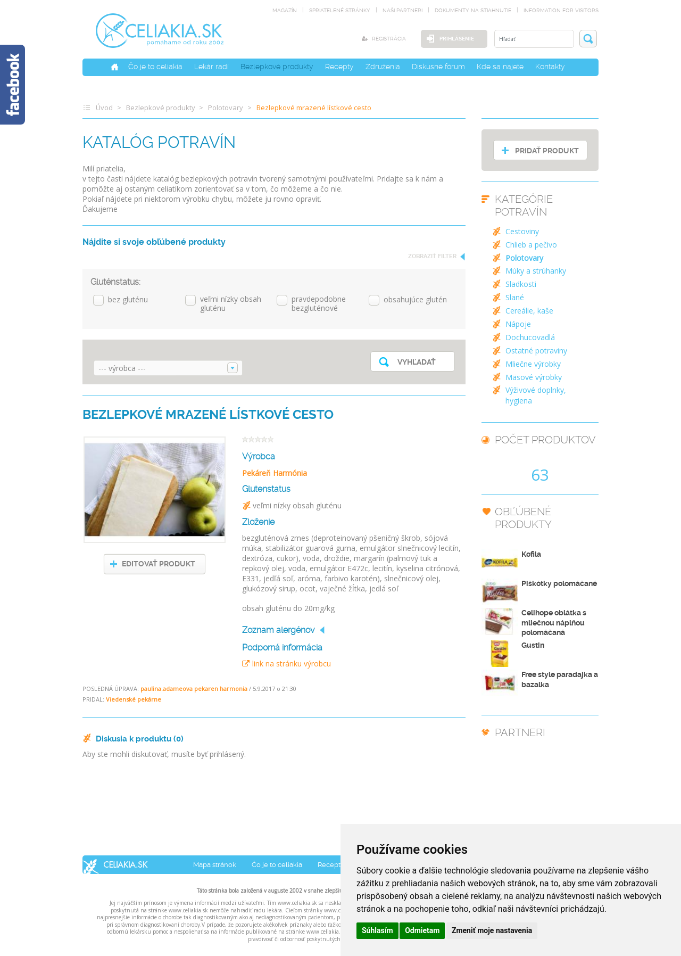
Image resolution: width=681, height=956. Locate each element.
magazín (284, 10)
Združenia (383, 66)
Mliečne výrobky (533, 364)
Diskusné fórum (438, 66)
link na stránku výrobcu (286, 663)
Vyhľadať (416, 362)
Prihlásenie (456, 39)
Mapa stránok (214, 865)
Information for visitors (561, 10)
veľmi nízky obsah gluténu (230, 304)
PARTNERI (520, 732)
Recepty (339, 66)
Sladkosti (520, 284)
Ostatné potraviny (536, 350)
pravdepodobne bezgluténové (319, 304)
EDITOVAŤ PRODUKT (158, 563)
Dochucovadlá (530, 337)
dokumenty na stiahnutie (473, 10)
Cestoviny (522, 231)
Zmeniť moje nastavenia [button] (492, 930)
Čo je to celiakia (155, 66)
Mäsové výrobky (533, 377)
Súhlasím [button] (377, 930)
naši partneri (402, 10)
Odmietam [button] (422, 930)
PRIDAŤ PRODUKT (547, 150)
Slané (514, 297)
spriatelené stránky (339, 10)
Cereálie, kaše (529, 311)
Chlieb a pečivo (531, 245)
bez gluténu (128, 299)
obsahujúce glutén (415, 299)
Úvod (104, 107)
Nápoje (518, 324)
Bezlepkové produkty (276, 66)
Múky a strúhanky (535, 271)
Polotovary (225, 107)
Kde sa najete (500, 66)
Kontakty (550, 66)
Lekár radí (211, 66)
